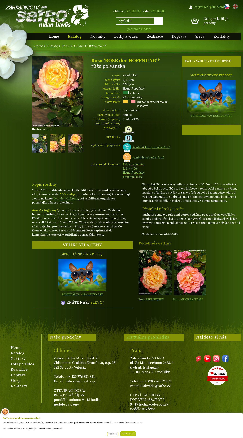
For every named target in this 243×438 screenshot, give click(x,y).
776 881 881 (134, 11)
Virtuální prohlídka (148, 337)
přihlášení (217, 7)
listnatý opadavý (134, 173)
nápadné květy (132, 177)
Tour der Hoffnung (65, 198)
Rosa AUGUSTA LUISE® (188, 299)
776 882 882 (158, 11)
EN (234, 6)
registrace (201, 7)
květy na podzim (133, 164)
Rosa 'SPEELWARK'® (151, 299)
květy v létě (130, 169)
